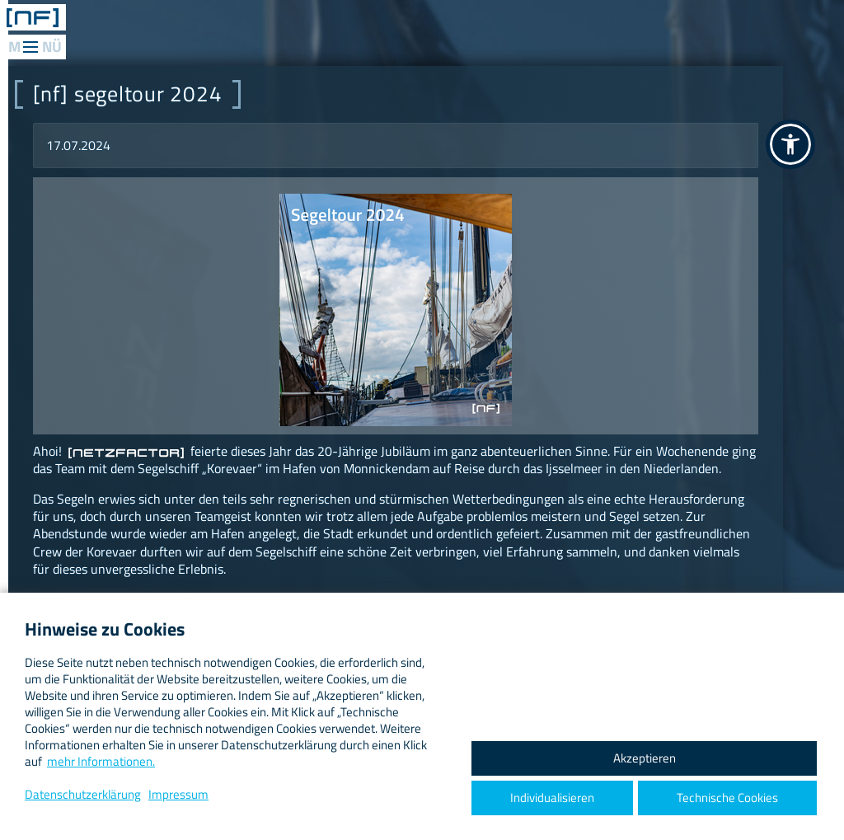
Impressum (178, 794)
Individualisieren (552, 797)
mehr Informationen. (101, 761)
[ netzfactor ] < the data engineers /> (33, 17)
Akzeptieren (644, 757)
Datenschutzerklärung (83, 794)
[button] (790, 144)
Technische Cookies (727, 797)
